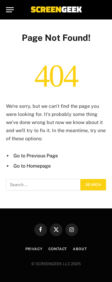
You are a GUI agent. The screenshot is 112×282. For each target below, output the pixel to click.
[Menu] (10, 10)
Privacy (34, 249)
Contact (57, 249)
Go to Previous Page (35, 156)
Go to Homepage (32, 166)
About (80, 249)
